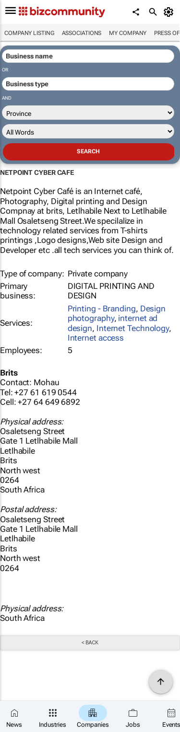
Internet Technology (132, 328)
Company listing (29, 33)
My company (127, 33)
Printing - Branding (102, 308)
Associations (82, 33)
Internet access (96, 338)
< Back (90, 642)
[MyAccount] (170, 12)
